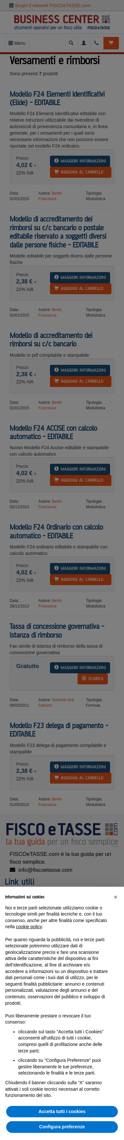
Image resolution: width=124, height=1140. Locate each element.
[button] (115, 897)
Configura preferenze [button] (62, 1126)
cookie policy (29, 926)
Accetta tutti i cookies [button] (62, 1111)
